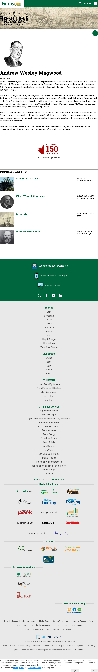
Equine (49, 373)
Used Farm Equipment (49, 384)
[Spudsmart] (37, 533)
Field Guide (49, 327)
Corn (49, 312)
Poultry (48, 369)
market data (44, 641)
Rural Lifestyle (49, 469)
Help (23, 621)
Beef (49, 362)
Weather (49, 473)
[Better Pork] (25, 512)
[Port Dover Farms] (74, 610)
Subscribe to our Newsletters (49, 266)
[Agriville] (25, 491)
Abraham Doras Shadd (7, 237)
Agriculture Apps (49, 414)
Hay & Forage (49, 339)
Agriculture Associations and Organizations (49, 418)
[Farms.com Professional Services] (23, 574)
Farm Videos (49, 450)
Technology (49, 396)
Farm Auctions (49, 430)
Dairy (48, 365)
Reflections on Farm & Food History (49, 465)
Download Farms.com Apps (49, 276)
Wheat (49, 319)
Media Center (44, 621)
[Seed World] (49, 523)
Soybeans (49, 315)
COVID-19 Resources (49, 426)
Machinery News (49, 392)
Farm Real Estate (49, 438)
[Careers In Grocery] (73, 548)
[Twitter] (39, 295)
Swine (49, 358)
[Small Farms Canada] (73, 523)
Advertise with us (49, 285)
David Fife (7, 219)
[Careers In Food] (49, 548)
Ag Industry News (49, 410)
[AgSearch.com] (49, 491)
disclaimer (79, 650)
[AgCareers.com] (25, 548)
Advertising (31, 621)
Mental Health (49, 458)
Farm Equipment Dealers (49, 388)
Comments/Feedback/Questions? (36, 625)
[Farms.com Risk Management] (73, 512)
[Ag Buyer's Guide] (73, 491)
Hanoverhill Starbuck (7, 184)
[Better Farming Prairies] (73, 502)
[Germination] (25, 523)
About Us (14, 621)
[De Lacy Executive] (49, 559)
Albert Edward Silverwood (7, 202)
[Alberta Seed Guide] (25, 502)
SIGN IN (87, 3)
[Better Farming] (49, 502)
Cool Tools (49, 400)
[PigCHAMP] (23, 595)
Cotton (49, 335)
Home (6, 621)
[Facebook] (46, 295)
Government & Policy (49, 454)
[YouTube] (53, 295)
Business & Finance (49, 422)
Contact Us (57, 625)
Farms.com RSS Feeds (73, 625)
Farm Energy (49, 434)
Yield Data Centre (49, 347)
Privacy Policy (18, 668)
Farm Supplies (49, 446)
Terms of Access (79, 621)
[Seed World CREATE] (23, 585)
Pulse (49, 331)
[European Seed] (49, 512)
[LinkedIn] (60, 295)
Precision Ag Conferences (49, 461)
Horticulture (49, 343)
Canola (49, 323)
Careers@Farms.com (61, 621)
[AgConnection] (61, 533)
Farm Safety (49, 442)
